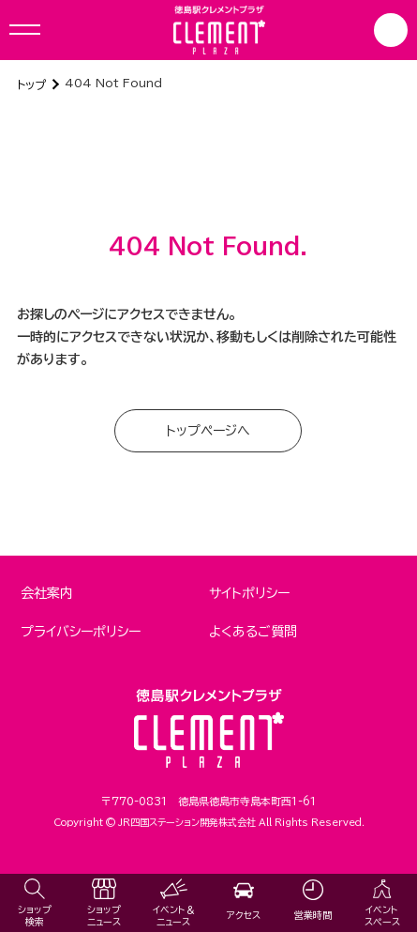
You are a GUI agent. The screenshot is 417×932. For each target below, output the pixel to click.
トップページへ (208, 430)
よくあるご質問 (253, 631)
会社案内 (47, 593)
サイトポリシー (249, 593)
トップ (31, 84)
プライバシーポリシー (81, 631)
